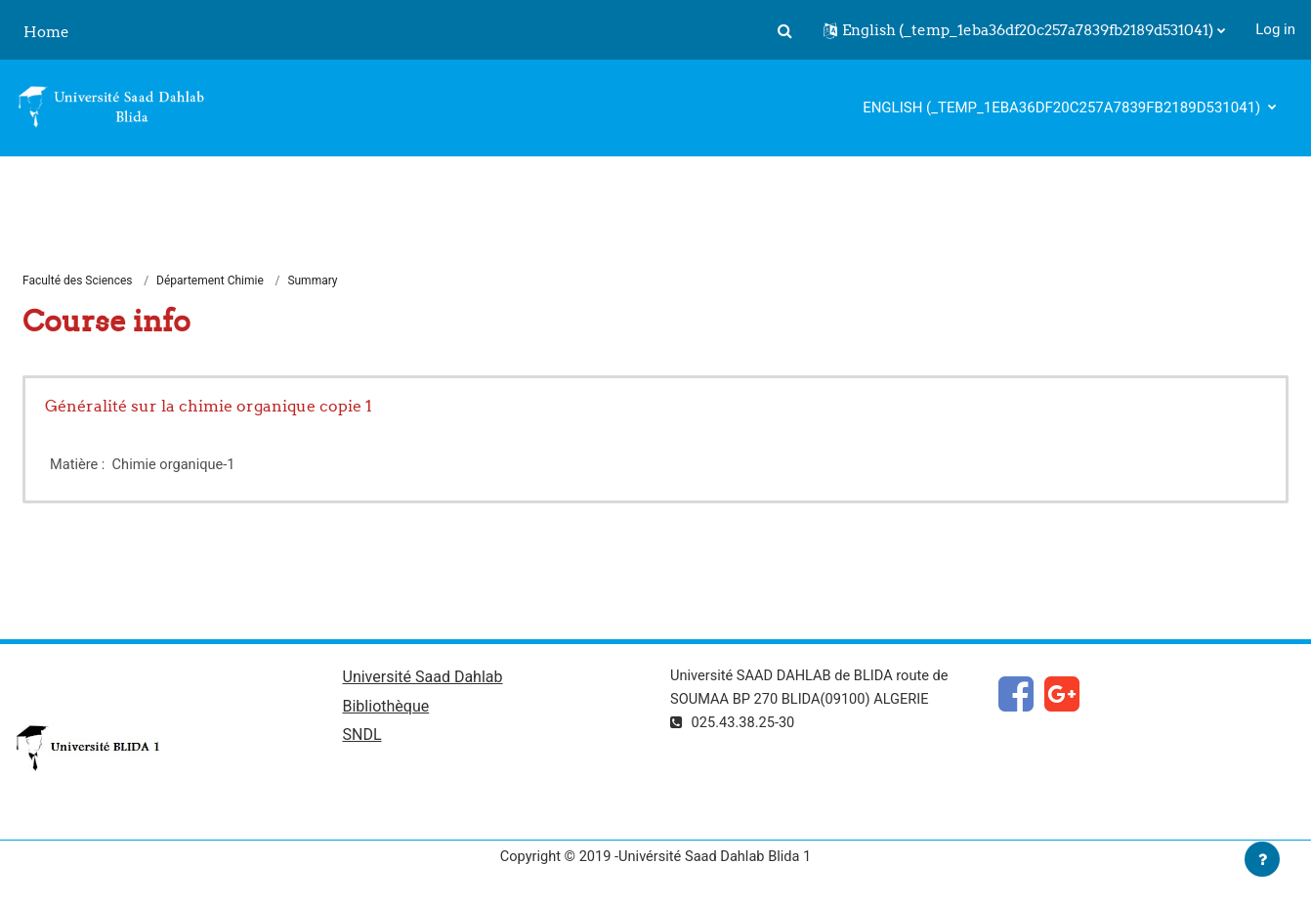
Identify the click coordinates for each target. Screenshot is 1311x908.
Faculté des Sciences (77, 281)
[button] (784, 30)
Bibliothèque (386, 709)
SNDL (362, 738)
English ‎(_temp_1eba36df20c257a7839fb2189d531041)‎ (1063, 107)
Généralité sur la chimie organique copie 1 (208, 406)
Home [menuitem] (46, 31)
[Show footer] (1262, 859)
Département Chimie (210, 281)
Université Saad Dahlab (423, 679)
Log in (1275, 29)
